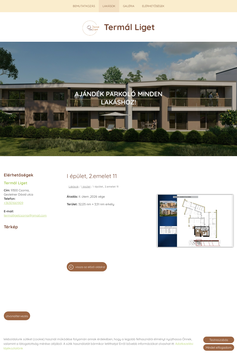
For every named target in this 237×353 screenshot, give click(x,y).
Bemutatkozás (84, 6)
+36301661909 (13, 201)
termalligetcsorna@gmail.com (25, 213)
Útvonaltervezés (17, 314)
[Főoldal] (90, 26)
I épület (86, 184)
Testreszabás (218, 340)
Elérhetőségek (153, 6)
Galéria (128, 6)
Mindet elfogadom (219, 347)
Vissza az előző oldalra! (90, 265)
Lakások (109, 6)
